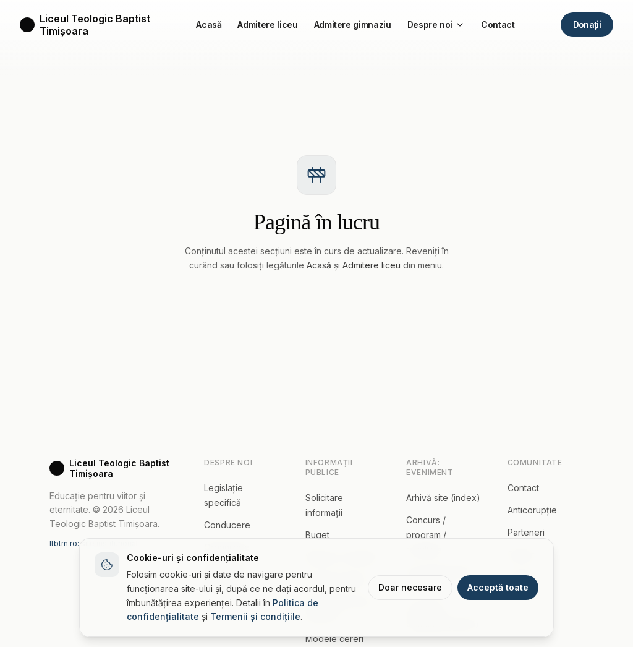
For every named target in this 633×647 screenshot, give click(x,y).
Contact (498, 24)
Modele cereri (334, 638)
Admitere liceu (267, 24)
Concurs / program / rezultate (426, 535)
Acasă (208, 24)
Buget (317, 534)
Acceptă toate (498, 587)
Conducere (227, 525)
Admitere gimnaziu (352, 24)
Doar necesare (410, 587)
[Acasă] (85, 24)
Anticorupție (532, 510)
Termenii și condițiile (255, 616)
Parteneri (526, 532)
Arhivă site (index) (443, 497)
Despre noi (436, 24)
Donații (587, 24)
